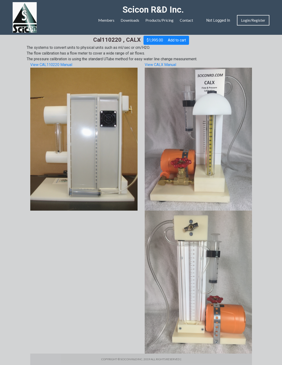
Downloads (130, 20)
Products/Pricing (159, 20)
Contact (186, 20)
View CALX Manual (160, 64)
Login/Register (253, 20)
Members (106, 20)
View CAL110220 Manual (51, 64)
